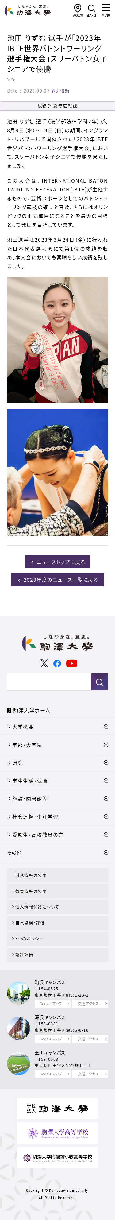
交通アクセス (88, 1003)
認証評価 (24, 954)
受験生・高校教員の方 (37, 834)
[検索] (41, 681)
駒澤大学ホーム (31, 710)
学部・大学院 (27, 744)
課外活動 (60, 91)
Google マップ (51, 1003)
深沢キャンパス (50, 1017)
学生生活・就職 (30, 780)
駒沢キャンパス (50, 982)
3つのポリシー (29, 938)
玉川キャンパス (50, 1052)
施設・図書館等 (30, 798)
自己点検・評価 (30, 922)
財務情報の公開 (31, 875)
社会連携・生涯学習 (35, 816)
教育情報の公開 (31, 891)
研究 (17, 762)
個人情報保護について (37, 906)
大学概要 (23, 726)
